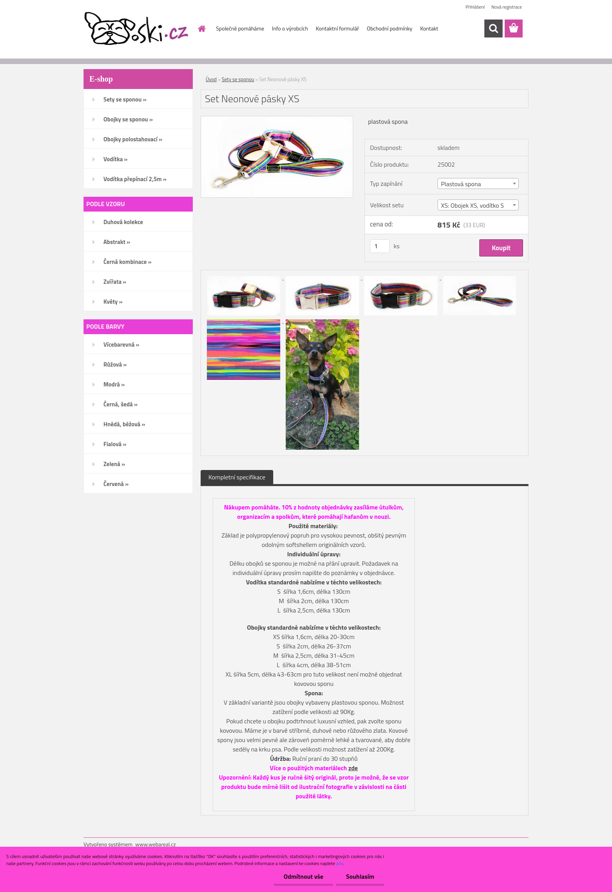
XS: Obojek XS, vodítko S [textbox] (472, 205)
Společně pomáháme (240, 28)
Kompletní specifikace (236, 477)
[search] (493, 28)
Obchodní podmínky (390, 28)
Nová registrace (506, 7)
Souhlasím (360, 876)
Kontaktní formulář (337, 28)
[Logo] (137, 28)
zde (353, 768)
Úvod (211, 79)
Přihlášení (475, 7)
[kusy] (380, 246)
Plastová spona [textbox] (461, 184)
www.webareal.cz (155, 844)
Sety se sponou (238, 79)
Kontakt (429, 28)
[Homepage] (201, 28)
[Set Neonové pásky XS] (277, 119)
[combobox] (478, 183)
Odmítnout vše (304, 876)
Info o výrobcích (290, 28)
